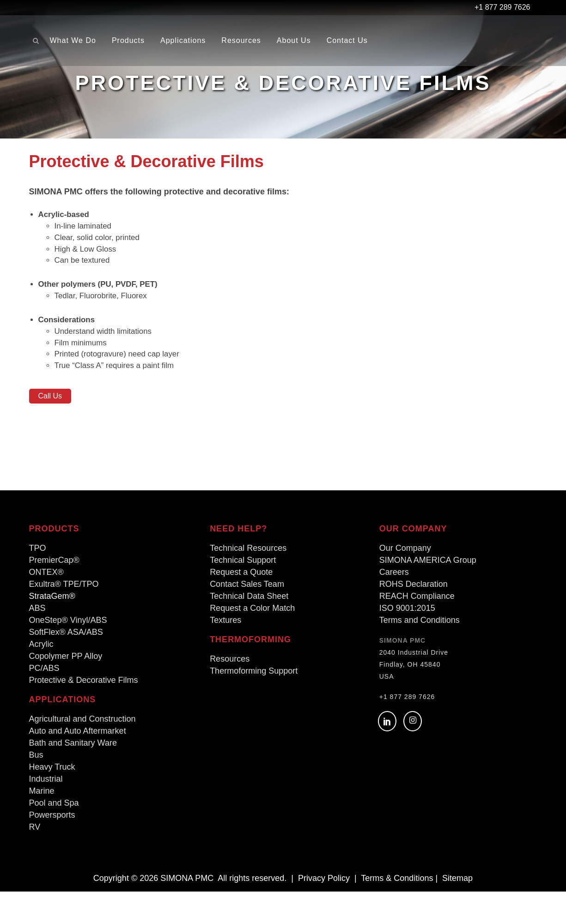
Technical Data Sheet (249, 602)
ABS (37, 614)
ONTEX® (46, 578)
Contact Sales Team (247, 590)
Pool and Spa (54, 809)
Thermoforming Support (254, 677)
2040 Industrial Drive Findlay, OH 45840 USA (413, 671)
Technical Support (243, 566)
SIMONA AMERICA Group (427, 566)
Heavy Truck (52, 773)
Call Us (50, 402)
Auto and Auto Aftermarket (77, 737)
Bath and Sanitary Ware (73, 749)
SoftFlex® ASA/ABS (66, 638)
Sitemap (457, 884)
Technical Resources (248, 554)
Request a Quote (241, 578)
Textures (225, 626)
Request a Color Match (252, 614)
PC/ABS (44, 674)
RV (35, 833)
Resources (230, 665)
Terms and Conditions (419, 626)
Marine (42, 797)
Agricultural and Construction (82, 725)
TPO (37, 554)
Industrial (46, 785)
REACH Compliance (417, 602)
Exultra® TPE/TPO (64, 590)
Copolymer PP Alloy (66, 662)
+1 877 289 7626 (407, 703)
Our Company (405, 554)
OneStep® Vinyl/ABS (68, 626)
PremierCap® (54, 566)
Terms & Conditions (397, 884)
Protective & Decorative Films (83, 686)
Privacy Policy (324, 884)
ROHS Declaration (413, 590)
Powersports (52, 821)
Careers (394, 578)
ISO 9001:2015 (407, 614)
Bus (36, 761)
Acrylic (41, 650)
